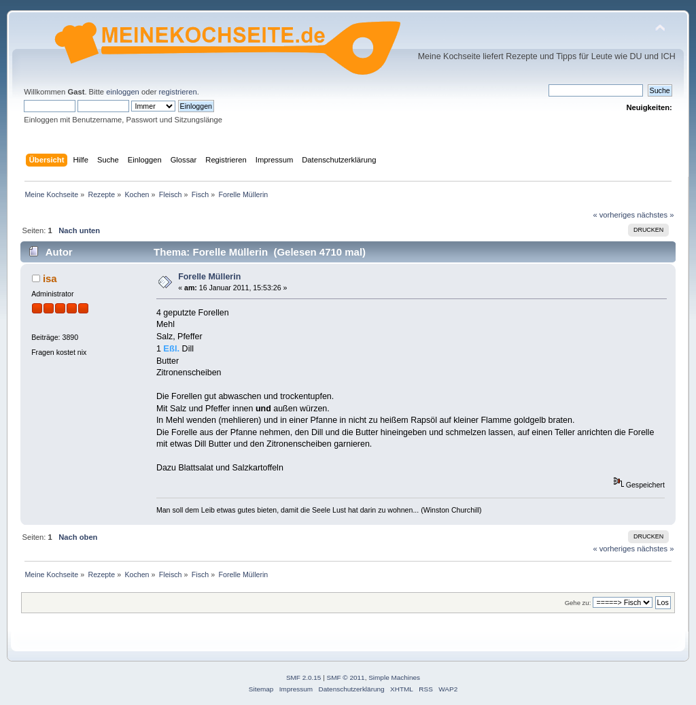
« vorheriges (614, 215)
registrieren (178, 92)
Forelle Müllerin (209, 276)
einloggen (122, 92)
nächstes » (655, 215)
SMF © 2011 (346, 677)
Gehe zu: (578, 602)
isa (50, 278)
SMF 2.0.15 (303, 677)
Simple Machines (394, 677)
